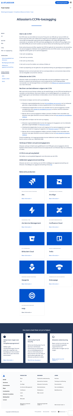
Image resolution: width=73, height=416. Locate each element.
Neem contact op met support (58, 359)
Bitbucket (22, 398)
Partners (57, 378)
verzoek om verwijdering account (42, 109)
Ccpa (32, 12)
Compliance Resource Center (22, 12)
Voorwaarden (46, 411)
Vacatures (5, 382)
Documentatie (58, 384)
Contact (5, 399)
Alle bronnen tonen (60, 404)
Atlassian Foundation (8, 394)
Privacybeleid (38, 411)
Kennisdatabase (41, 387)
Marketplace (40, 390)
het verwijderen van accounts (53, 103)
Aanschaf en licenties (42, 381)
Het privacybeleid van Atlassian (8, 59)
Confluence (22, 390)
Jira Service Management (26, 387)
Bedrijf (4, 379)
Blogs (4, 388)
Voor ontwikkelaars (59, 387)
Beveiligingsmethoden (8, 62)
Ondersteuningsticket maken (42, 404)
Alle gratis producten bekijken (25, 404)
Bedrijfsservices (58, 390)
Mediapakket (6, 397)
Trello (21, 395)
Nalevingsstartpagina (7, 12)
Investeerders (6, 391)
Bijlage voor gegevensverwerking (61, 83)
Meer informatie (27, 198)
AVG (3, 76)
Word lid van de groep (34, 360)
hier (51, 164)
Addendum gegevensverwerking (7, 66)
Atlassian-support (45, 124)
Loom (21, 392)
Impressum (53, 411)
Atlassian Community (42, 384)
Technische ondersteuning (43, 378)
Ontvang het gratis (62, 2)
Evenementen (6, 385)
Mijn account (40, 392)
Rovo (21, 378)
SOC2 (3, 81)
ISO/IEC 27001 (5, 78)
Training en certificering (60, 381)
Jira (21, 381)
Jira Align (22, 384)
